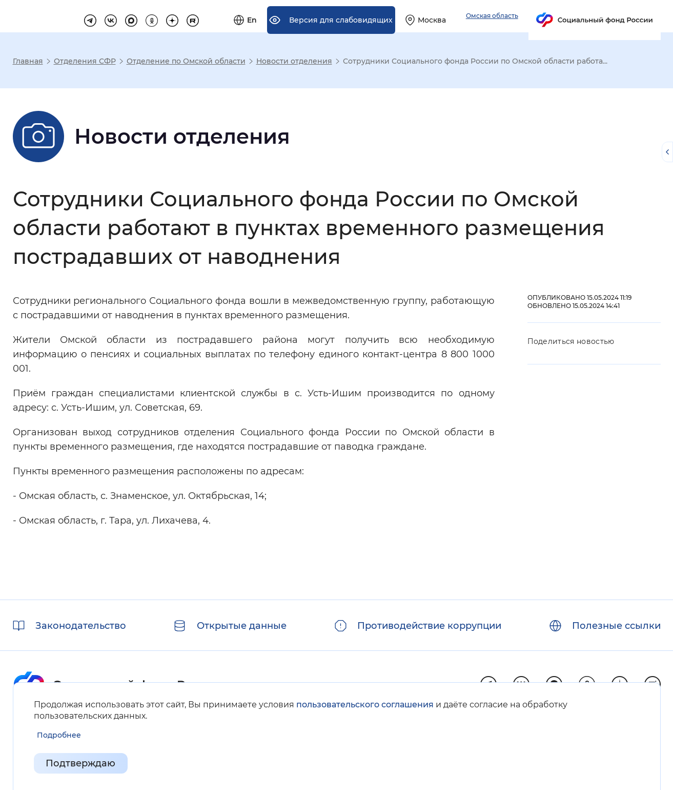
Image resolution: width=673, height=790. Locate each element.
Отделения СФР (85, 61)
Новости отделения (294, 61)
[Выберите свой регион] (542, 16)
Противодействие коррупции (429, 625)
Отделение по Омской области (186, 61)
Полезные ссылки (616, 625)
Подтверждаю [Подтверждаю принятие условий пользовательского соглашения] (81, 763)
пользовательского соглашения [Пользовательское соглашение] (365, 704)
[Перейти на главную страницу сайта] (75, 16)
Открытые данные (242, 625)
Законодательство (80, 625)
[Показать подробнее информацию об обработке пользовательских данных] (59, 735)
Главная (28, 61)
